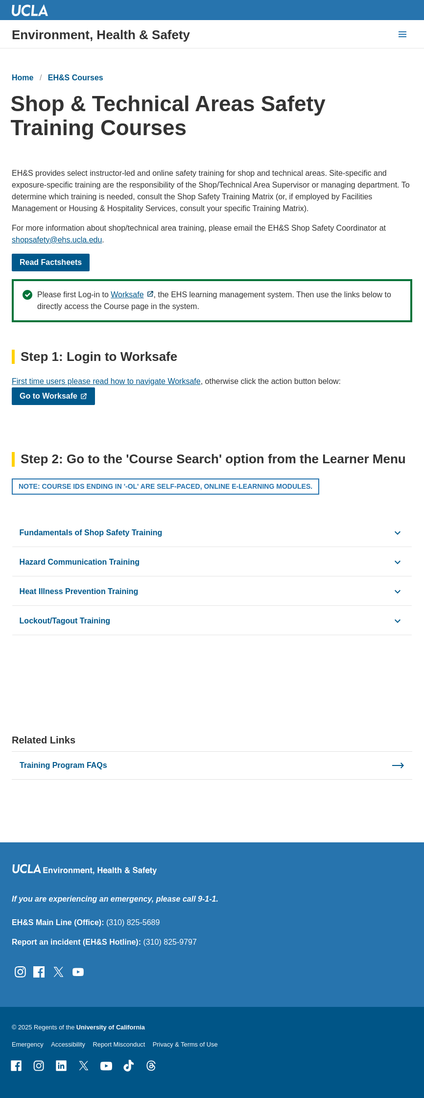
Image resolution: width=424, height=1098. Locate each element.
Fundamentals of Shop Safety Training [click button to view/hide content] (91, 532)
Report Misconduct (119, 1044)
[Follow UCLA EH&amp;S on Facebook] (39, 971)
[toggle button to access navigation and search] (402, 34)
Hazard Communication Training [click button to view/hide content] (80, 561)
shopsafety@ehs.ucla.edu (57, 240)
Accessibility (68, 1044)
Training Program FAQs (63, 765)
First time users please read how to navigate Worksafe (106, 381)
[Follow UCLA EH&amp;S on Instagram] (20, 971)
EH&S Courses (75, 77)
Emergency (28, 1044)
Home (22, 77)
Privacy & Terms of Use (185, 1044)
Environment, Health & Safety (101, 34)
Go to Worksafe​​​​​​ (48, 396)
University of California (110, 1027)
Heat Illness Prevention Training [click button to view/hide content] (79, 591)
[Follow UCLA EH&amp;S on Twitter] (58, 971)
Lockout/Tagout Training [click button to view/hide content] (65, 620)
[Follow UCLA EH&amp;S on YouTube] (78, 971)
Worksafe (127, 294)
